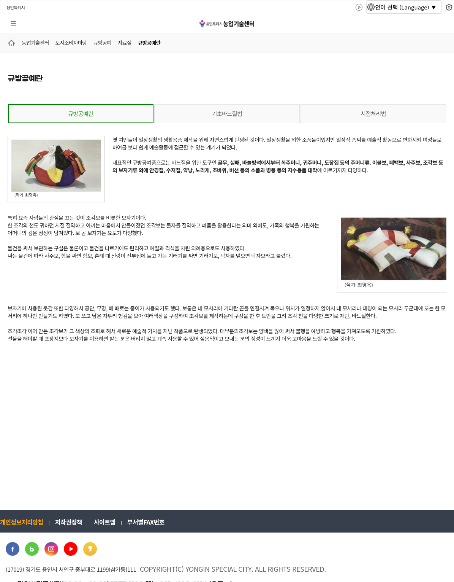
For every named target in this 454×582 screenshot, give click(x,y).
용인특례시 (15, 7)
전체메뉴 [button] (13, 23)
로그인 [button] (441, 24)
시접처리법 (373, 114)
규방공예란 (80, 114)
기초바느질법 (227, 114)
